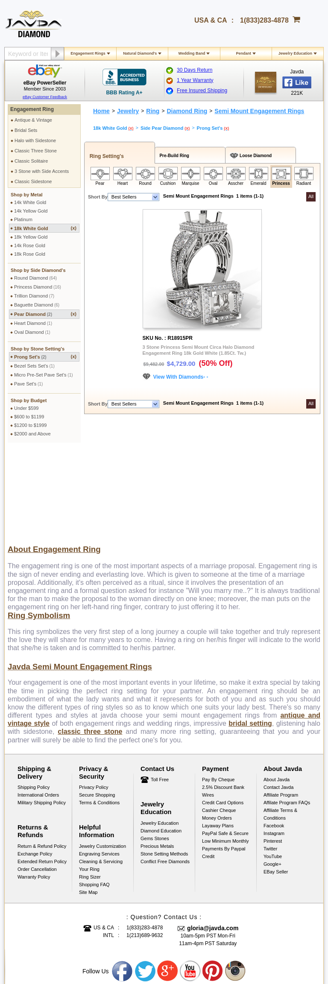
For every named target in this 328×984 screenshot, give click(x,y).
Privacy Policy (93, 696)
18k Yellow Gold (30, 236)
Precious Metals (157, 755)
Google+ (272, 773)
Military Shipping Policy (42, 712)
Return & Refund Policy (42, 755)
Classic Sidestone (33, 181)
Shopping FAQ (94, 794)
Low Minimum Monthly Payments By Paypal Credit (225, 758)
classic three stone (90, 641)
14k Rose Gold (29, 245)
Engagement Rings (87, 53)
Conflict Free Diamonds (165, 771)
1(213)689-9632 (144, 845)
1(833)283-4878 (264, 20)
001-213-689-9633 (225, 955)
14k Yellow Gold (30, 210)
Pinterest (273, 750)
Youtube (190, 880)
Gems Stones (155, 747)
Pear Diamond (45, 314)
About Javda (277, 689)
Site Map (88, 801)
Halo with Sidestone (35, 140)
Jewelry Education (295, 53)
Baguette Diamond (36, 304)
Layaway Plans (218, 735)
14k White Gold (30, 202)
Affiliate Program (281, 704)
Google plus (168, 880)
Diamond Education (161, 740)
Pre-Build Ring (173, 155)
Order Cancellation (37, 778)
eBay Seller (276, 781)
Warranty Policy (34, 786)
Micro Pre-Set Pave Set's (43, 374)
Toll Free (160, 689)
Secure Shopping (97, 704)
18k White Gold (45, 228)
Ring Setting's (105, 156)
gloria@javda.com (212, 837)
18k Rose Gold (29, 254)
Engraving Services (99, 763)
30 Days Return (194, 70)
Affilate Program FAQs (287, 712)
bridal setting (250, 633)
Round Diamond (35, 277)
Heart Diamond (33, 323)
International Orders (38, 704)
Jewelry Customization (102, 755)
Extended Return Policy (42, 771)
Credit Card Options (222, 712)
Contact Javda (278, 696)
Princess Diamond (37, 286)
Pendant (243, 53)
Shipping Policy (34, 696)
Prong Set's (45, 356)
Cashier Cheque (219, 719)
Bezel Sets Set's (34, 365)
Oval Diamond (32, 332)
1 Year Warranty (195, 80)
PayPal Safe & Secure (225, 742)
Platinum (23, 219)
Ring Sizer (90, 786)
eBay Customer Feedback (45, 97)
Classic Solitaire (31, 161)
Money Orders (217, 727)
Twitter (270, 758)
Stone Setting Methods (164, 763)
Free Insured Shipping (202, 90)
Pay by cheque (218, 689)
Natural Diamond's (140, 53)
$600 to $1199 (29, 416)
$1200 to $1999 (30, 425)
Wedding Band (192, 53)
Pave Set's (28, 383)
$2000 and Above (32, 433)
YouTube (273, 765)
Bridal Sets (26, 130)
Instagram (274, 742)
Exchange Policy (35, 763)
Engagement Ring (32, 109)
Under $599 (26, 408)
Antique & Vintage (33, 120)
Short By (98, 196)
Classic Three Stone (36, 150)
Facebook (274, 735)
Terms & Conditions (99, 712)
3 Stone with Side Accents (42, 171)
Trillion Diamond (34, 295)
